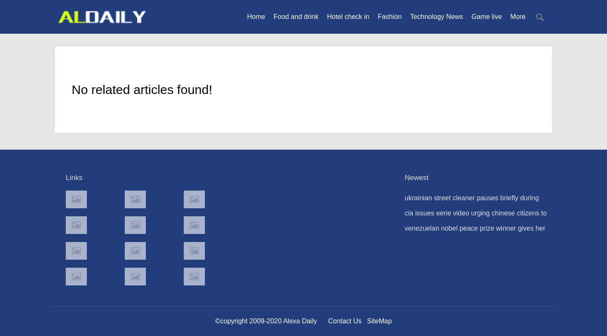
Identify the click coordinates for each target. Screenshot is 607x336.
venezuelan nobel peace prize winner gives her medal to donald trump (475, 230)
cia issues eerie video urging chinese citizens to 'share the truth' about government (476, 215)
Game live (487, 16)
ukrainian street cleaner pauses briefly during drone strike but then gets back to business (472, 200)
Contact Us (344, 321)
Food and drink (296, 16)
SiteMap (379, 321)
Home (256, 16)
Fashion (390, 16)
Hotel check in (348, 16)
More (518, 16)
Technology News (436, 16)
